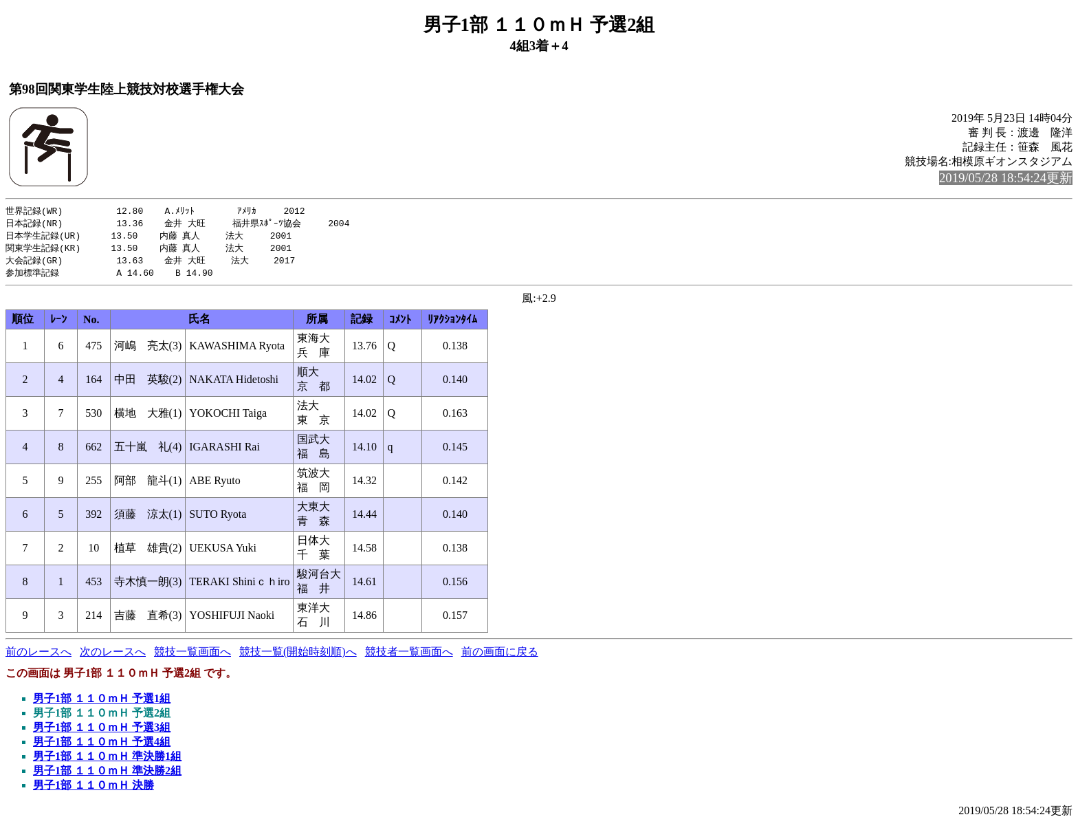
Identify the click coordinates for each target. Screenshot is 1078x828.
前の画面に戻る (499, 656)
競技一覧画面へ (192, 656)
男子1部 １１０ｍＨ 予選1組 (101, 702)
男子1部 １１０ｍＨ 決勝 (93, 789)
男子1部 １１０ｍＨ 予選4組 (101, 746)
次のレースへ (113, 656)
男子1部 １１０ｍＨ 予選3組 (101, 731)
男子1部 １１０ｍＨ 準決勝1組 (107, 760)
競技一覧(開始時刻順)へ (298, 656)
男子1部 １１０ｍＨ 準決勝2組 (107, 775)
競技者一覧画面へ (409, 656)
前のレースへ (39, 656)
